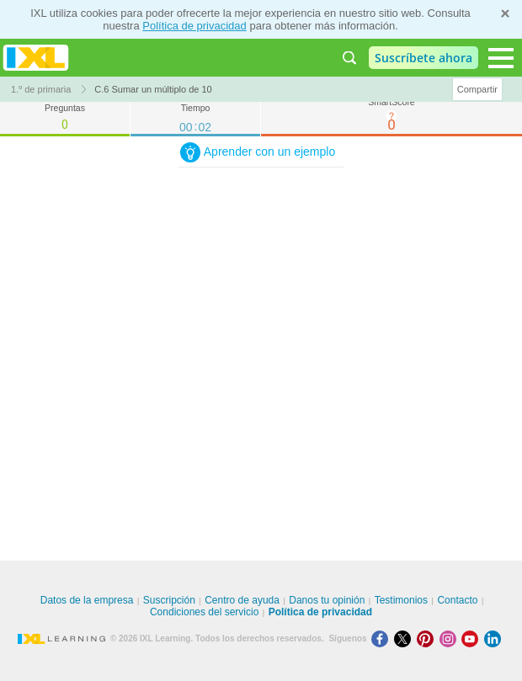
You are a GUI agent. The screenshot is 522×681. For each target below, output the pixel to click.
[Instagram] (450, 638)
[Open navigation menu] (501, 58)
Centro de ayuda (242, 600)
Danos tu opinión (327, 600)
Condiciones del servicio (204, 612)
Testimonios (401, 600)
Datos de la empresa (87, 600)
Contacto (457, 600)
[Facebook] (382, 638)
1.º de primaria (41, 89)
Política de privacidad (194, 25)
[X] (405, 638)
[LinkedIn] (494, 638)
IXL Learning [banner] (36, 58)
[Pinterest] (428, 638)
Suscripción (169, 600)
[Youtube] (472, 638)
